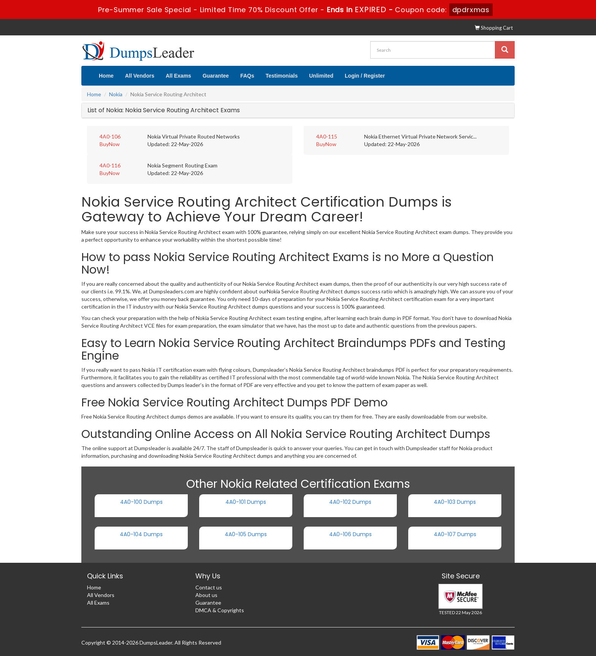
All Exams (178, 76)
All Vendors (139, 76)
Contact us (208, 587)
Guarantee (216, 76)
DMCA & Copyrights (219, 610)
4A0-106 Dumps (350, 534)
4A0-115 (326, 136)
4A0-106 (110, 136)
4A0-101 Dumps (245, 502)
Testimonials (282, 76)
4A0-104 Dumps (141, 534)
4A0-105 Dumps (246, 534)
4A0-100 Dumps (141, 502)
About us (206, 595)
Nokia (115, 94)
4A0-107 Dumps (455, 534)
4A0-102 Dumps (350, 502)
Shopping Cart (494, 28)
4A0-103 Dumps (455, 502)
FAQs (247, 76)
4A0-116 (110, 165)
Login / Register (365, 76)
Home (106, 76)
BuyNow (110, 144)
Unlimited (321, 76)
